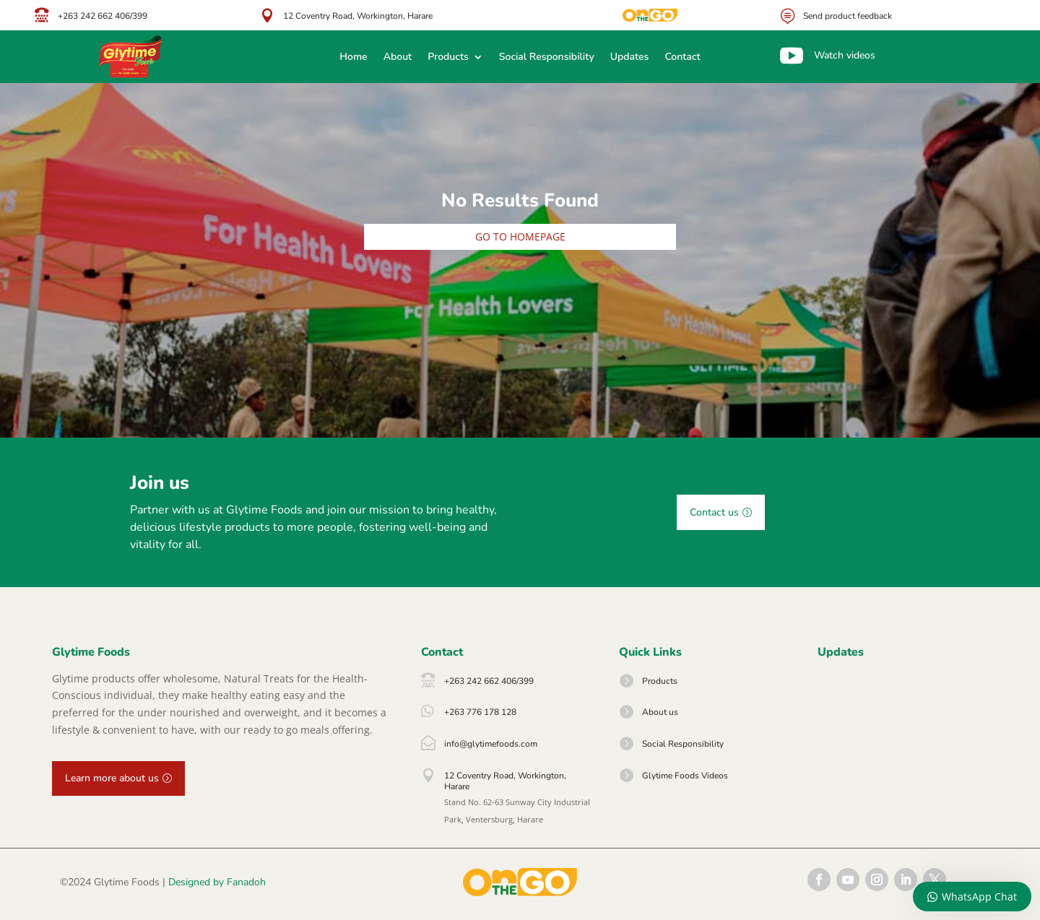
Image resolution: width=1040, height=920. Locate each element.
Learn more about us (112, 778)
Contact (682, 58)
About (398, 58)
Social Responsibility (546, 58)
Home (353, 58)
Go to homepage (520, 236)
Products (448, 58)
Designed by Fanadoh (217, 882)
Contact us (714, 512)
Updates (629, 58)
